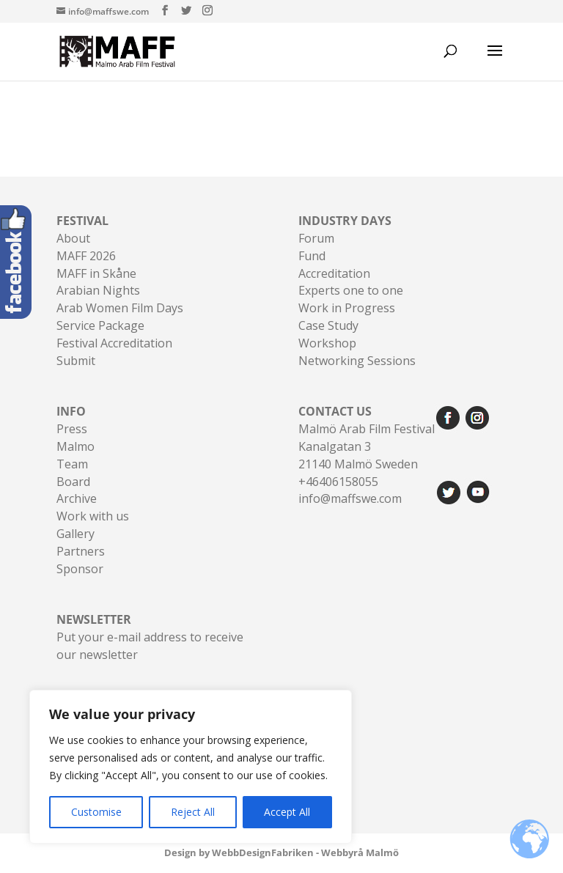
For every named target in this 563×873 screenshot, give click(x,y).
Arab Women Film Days (119, 308)
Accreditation (334, 273)
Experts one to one (350, 290)
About (73, 238)
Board (73, 482)
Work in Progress (346, 308)
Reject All (193, 812)
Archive (76, 498)
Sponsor (79, 569)
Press (71, 429)
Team (72, 464)
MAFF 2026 (86, 256)
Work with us (92, 516)
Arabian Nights (98, 290)
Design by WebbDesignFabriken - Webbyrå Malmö (281, 852)
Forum (316, 238)
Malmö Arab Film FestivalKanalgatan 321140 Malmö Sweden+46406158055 (366, 446)
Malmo (75, 446)
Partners (80, 551)
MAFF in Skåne (96, 273)
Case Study (328, 325)
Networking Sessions (357, 361)
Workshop (327, 343)
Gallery (75, 534)
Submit (75, 361)
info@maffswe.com (350, 498)
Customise (96, 812)
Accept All (287, 812)
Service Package (100, 325)
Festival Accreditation (114, 343)
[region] (190, 767)
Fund (311, 256)
